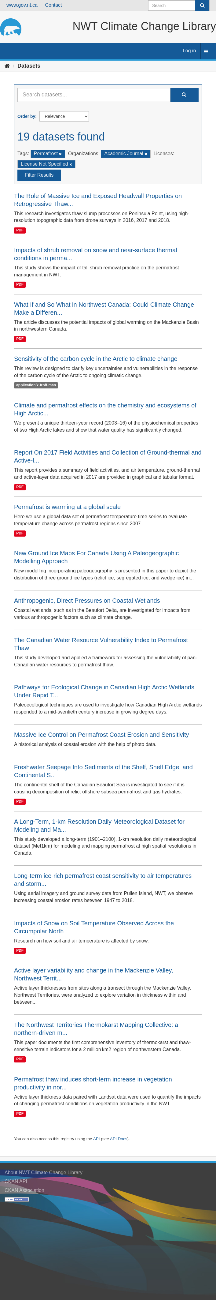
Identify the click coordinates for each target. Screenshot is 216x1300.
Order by (26, 116)
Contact (53, 5)
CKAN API (16, 1181)
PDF (20, 230)
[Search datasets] (179, 5)
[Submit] (202, 5)
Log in (189, 50)
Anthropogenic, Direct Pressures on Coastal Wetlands (87, 600)
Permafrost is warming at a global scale (67, 507)
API (96, 1139)
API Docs (118, 1139)
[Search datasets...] (93, 95)
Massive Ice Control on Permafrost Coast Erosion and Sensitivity (101, 734)
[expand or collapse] (205, 51)
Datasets (28, 66)
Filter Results (39, 175)
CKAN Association (24, 1190)
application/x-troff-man (36, 385)
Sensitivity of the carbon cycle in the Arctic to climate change (96, 358)
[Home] (7, 66)
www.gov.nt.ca (22, 5)
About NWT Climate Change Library (43, 1172)
